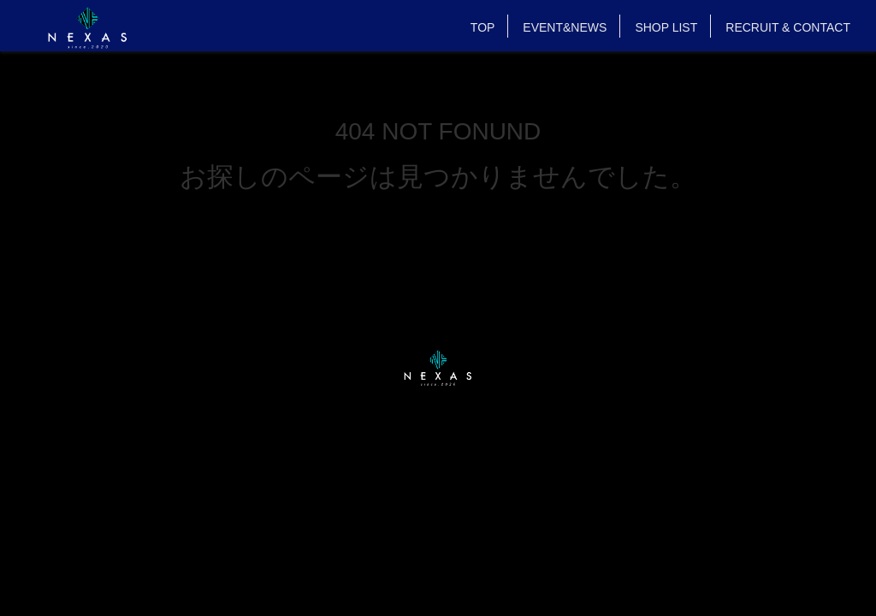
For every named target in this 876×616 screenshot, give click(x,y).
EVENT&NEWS (565, 27)
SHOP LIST (666, 27)
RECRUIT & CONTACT (787, 27)
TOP (483, 27)
